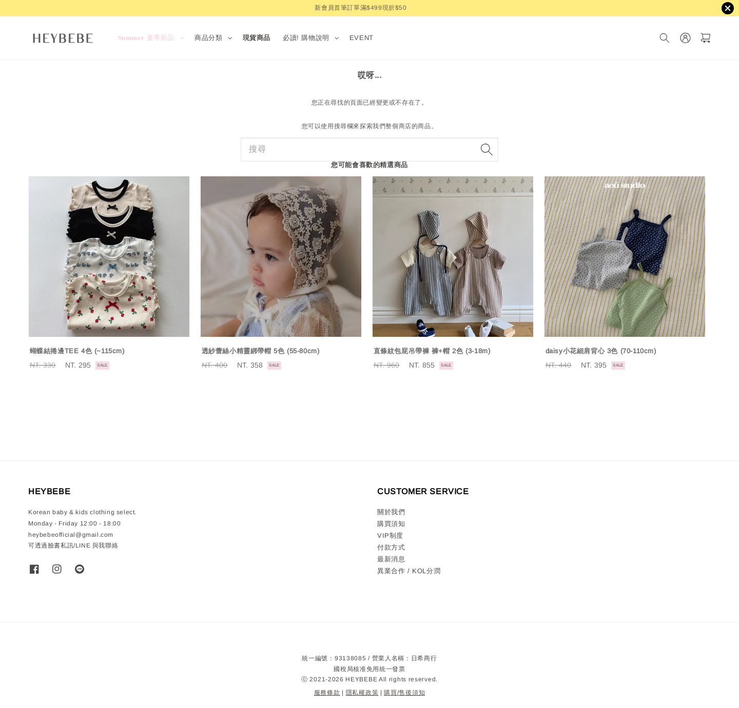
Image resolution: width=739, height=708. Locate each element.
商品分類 (208, 38)
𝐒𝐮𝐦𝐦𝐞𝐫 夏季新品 (146, 38)
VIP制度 (390, 535)
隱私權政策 (362, 692)
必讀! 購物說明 (306, 38)
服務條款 (327, 692)
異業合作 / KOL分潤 (408, 571)
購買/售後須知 (404, 692)
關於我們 (391, 512)
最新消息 (391, 559)
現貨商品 (256, 38)
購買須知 (391, 524)
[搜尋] (664, 38)
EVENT (361, 38)
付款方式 (391, 547)
